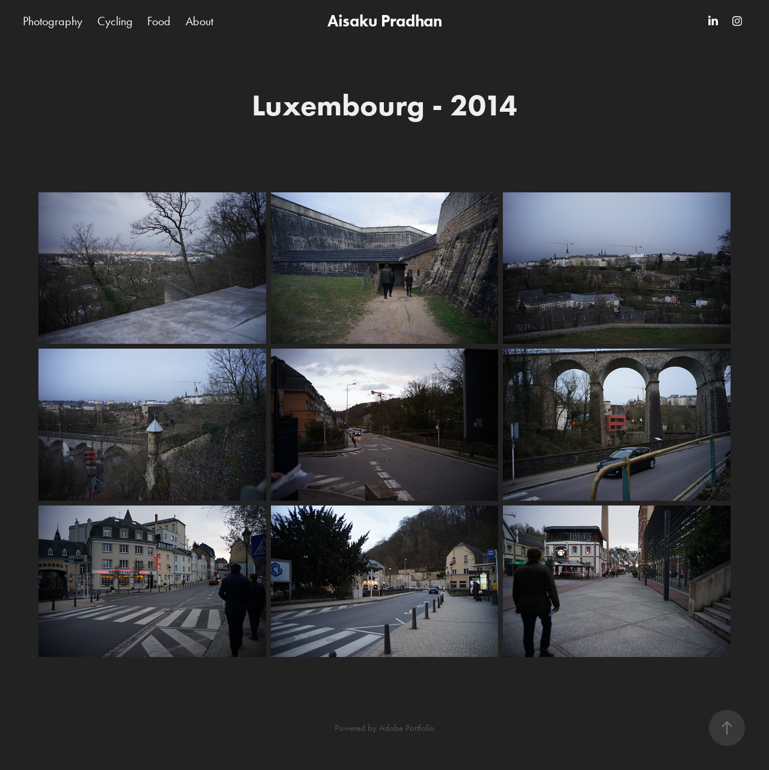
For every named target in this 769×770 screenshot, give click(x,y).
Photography (52, 21)
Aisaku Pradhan (384, 21)
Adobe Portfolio (406, 728)
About (199, 21)
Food (159, 21)
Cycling (115, 21)
